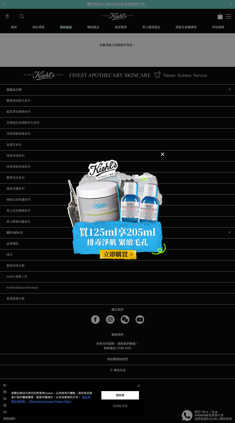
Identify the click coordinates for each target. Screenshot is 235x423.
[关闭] (138, 385)
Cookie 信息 (120, 405)
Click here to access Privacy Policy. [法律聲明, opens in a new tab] (50, 401)
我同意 (120, 395)
